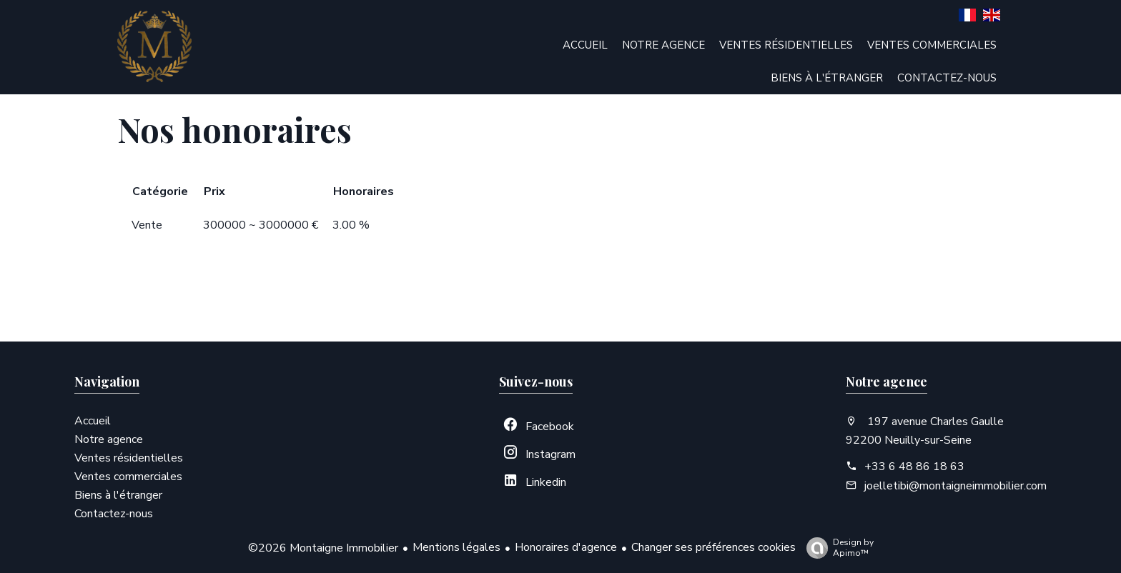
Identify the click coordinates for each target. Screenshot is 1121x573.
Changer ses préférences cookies (713, 547)
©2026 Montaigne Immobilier (323, 548)
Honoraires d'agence (566, 547)
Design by (836, 548)
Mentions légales (456, 547)
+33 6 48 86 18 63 (914, 466)
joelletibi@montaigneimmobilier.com (955, 486)
